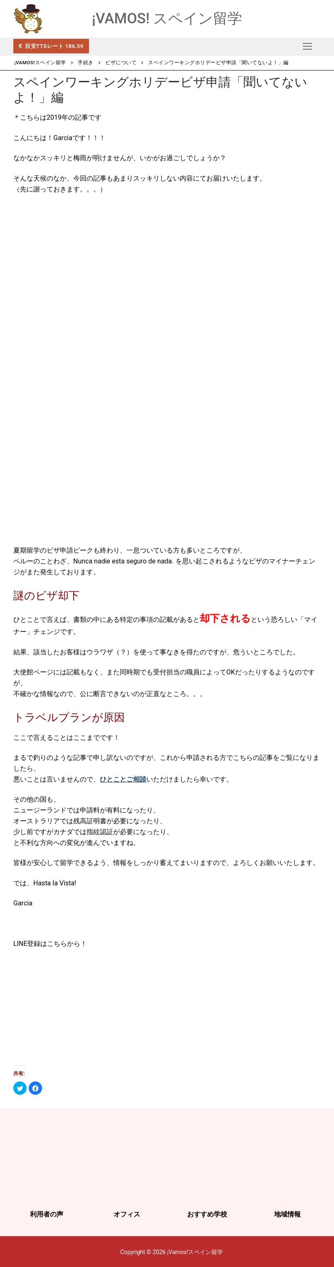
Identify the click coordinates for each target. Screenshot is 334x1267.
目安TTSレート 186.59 (53, 46)
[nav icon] (307, 46)
